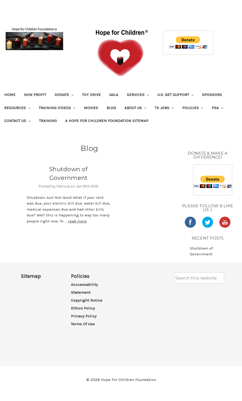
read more (77, 221)
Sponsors (212, 94)
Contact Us (17, 120)
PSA (217, 107)
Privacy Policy (83, 316)
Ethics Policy (83, 308)
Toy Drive (91, 94)
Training (48, 120)
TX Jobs (164, 107)
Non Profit (35, 94)
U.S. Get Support (175, 94)
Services (138, 94)
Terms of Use (83, 324)
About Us (135, 107)
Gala (113, 94)
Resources (17, 107)
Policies (192, 107)
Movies (91, 107)
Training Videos (57, 107)
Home (10, 94)
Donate (64, 94)
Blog (111, 107)
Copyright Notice (86, 300)
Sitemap (31, 276)
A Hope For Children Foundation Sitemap (106, 120)
